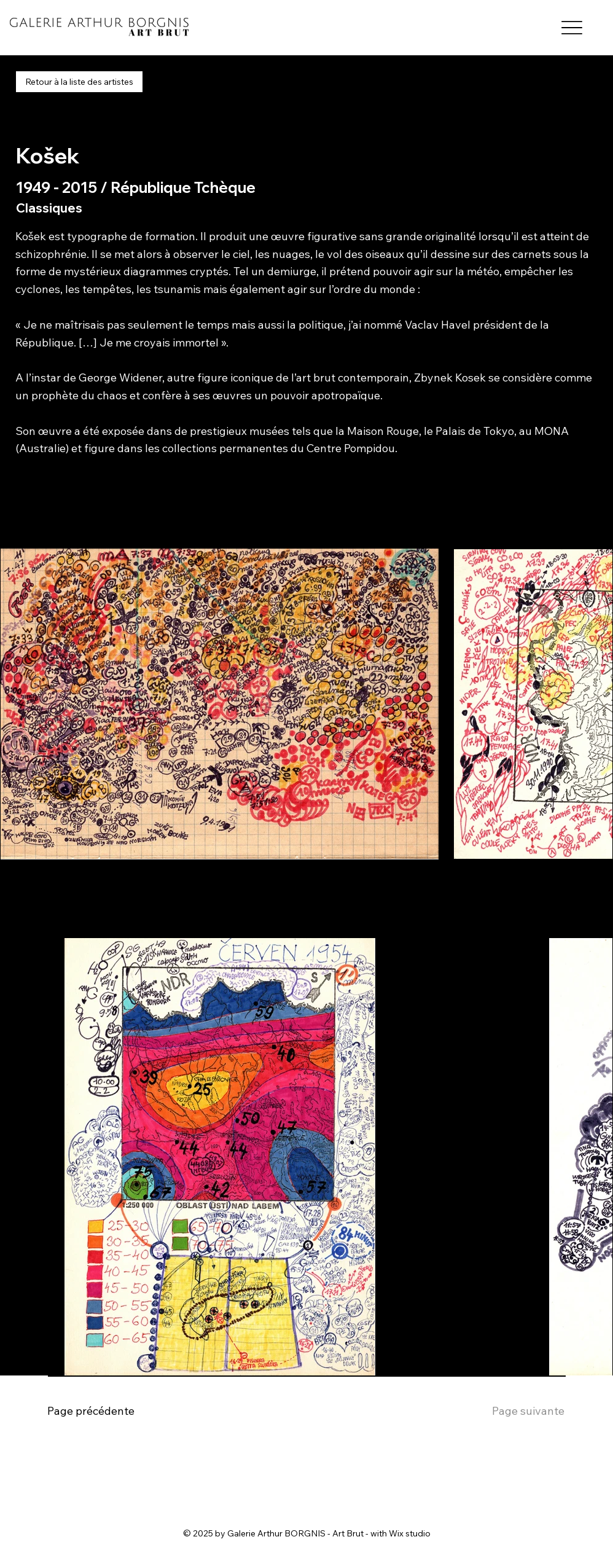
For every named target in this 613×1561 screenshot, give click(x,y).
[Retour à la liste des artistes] (79, 82)
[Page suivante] (496, 1411)
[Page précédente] (101, 1411)
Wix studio (410, 1533)
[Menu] (571, 28)
